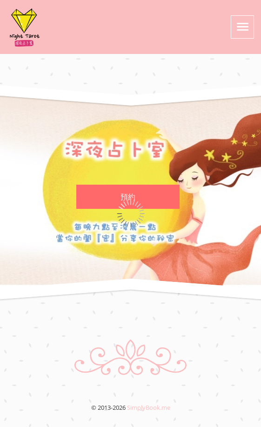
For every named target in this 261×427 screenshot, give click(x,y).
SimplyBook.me (148, 407)
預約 (127, 197)
